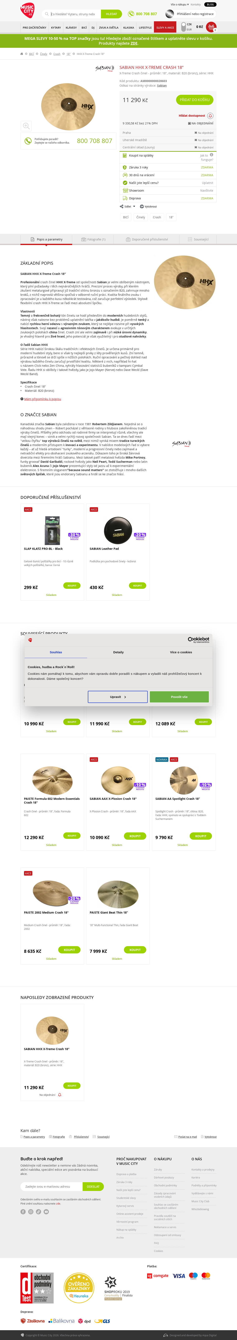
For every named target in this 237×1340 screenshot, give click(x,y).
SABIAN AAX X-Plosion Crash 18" (113, 798)
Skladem (51, 595)
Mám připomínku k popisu (42, 399)
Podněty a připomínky (204, 1185)
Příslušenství (81, 1136)
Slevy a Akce (165, 27)
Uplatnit (207, 183)
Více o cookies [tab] (181, 652)
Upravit (118, 696)
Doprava (135, 198)
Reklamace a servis (165, 1227)
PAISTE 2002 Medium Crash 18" (46, 912)
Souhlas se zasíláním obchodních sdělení (166, 1206)
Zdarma (207, 167)
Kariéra (196, 1177)
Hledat (111, 14)
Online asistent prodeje (129, 1213)
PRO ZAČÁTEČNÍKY (34, 27)
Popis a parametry (34, 1136)
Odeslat (92, 1186)
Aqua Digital (209, 1335)
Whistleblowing (200, 1209)
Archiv (120, 1237)
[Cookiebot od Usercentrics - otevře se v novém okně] (191, 640)
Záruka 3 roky (138, 167)
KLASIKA (128, 27)
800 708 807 (94, 140)
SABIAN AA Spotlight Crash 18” (177, 798)
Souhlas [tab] (56, 652)
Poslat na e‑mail (187, 1136)
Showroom (136, 190)
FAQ (156, 1242)
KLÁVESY (71, 27)
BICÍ (84, 27)
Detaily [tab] (118, 652)
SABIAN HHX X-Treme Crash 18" (46, 1049)
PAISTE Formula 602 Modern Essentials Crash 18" (52, 800)
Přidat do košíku (195, 99)
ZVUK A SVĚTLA (108, 27)
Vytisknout (151, 206)
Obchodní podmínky (165, 1185)
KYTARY (56, 27)
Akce (28, 509)
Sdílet (128, 206)
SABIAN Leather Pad (104, 548)
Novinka (161, 759)
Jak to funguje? (206, 157)
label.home (21, 53)
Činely (43, 54)
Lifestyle (145, 27)
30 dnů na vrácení (141, 175)
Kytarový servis (125, 1205)
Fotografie (59, 1136)
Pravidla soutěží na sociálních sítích (165, 1217)
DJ (93, 27)
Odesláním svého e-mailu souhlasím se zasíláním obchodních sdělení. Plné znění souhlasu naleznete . (60, 1201)
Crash (56, 54)
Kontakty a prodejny (203, 1169)
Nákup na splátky (126, 1229)
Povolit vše (179, 696)
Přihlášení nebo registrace (195, 14)
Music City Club (200, 1201)
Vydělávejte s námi (202, 1193)
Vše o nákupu (178, 4)
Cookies (158, 1250)
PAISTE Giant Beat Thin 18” (109, 912)
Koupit (69, 586)
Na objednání (47, 1094)
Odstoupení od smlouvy (167, 1234)
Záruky (158, 1169)
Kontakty (196, 4)
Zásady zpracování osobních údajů (165, 1194)
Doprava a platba (126, 1174)
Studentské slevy (126, 1197)
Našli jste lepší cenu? (144, 183)
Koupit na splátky (141, 155)
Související (103, 1136)
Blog (210, 4)
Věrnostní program (127, 1221)
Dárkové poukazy (164, 1177)
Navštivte (206, 190)
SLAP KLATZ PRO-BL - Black (43, 548)
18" (69, 54)
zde (58, 1203)
